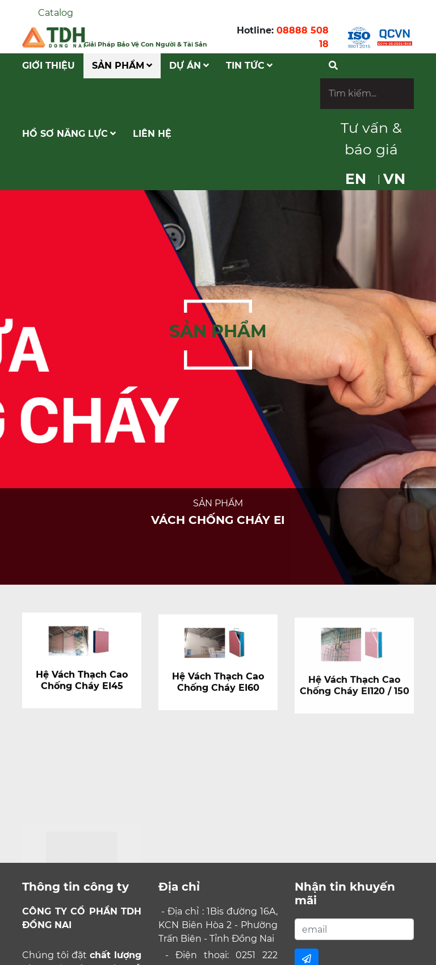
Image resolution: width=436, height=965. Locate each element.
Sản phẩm (122, 65)
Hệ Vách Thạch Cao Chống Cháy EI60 (218, 686)
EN (355, 178)
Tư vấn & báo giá (371, 138)
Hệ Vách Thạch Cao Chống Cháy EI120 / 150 (354, 692)
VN (394, 178)
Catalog (55, 12)
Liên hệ (152, 133)
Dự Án (189, 65)
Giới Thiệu (48, 65)
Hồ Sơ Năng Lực (69, 133)
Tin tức (249, 65)
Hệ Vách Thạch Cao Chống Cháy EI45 (82, 682)
